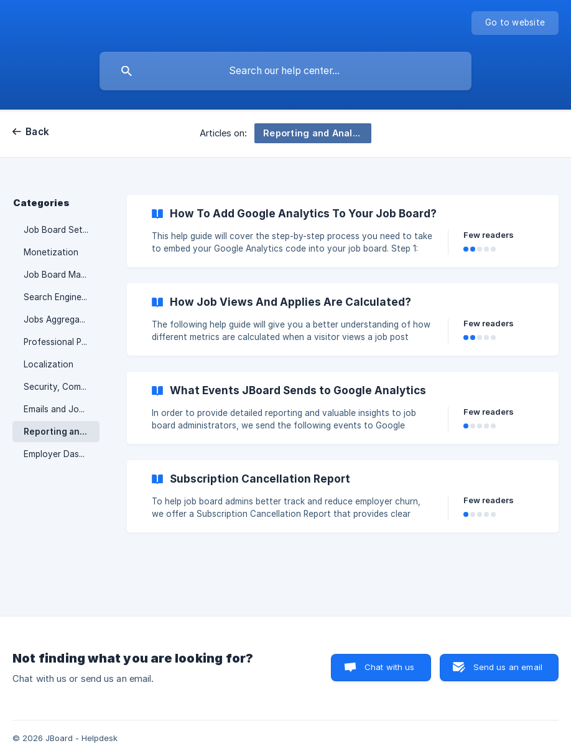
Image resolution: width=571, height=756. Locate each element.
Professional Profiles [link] (62, 342)
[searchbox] (285, 71)
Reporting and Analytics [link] (62, 432)
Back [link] (37, 132)
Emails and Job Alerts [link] (62, 409)
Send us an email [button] (507, 667)
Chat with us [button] (389, 667)
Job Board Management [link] (62, 275)
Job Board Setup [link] (58, 230)
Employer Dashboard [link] (62, 454)
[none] (515, 23)
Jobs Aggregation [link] (60, 319)
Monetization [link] (51, 252)
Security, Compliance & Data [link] (62, 387)
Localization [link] (48, 364)
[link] (343, 231)
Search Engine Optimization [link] (62, 297)
